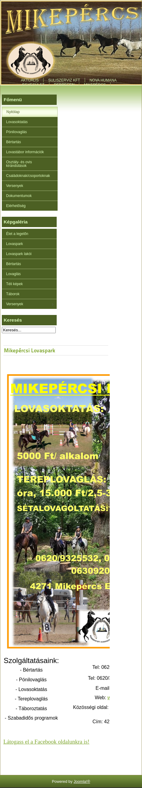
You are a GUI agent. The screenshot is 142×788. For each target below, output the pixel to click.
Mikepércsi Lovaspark (29, 350)
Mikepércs (95, 85)
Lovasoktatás (17, 122)
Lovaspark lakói (18, 254)
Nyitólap (13, 112)
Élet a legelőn (17, 234)
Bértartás (13, 142)
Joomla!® (81, 781)
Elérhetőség (16, 206)
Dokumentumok (19, 196)
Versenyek (14, 186)
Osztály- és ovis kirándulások (19, 164)
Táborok (13, 294)
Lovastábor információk (25, 152)
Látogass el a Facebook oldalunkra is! (46, 741)
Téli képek (14, 284)
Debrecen (64, 85)
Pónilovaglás (16, 132)
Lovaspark (14, 244)
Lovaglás (13, 274)
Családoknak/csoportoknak (28, 176)
